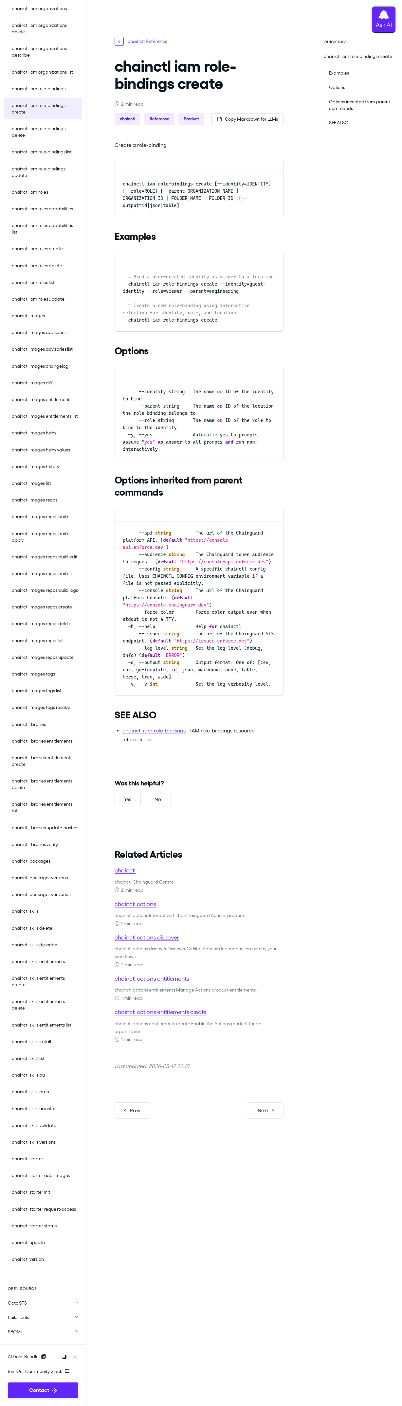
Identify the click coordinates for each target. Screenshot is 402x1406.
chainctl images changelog (40, 366)
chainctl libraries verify (35, 844)
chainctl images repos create (42, 606)
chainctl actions (135, 903)
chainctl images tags (33, 674)
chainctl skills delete (32, 928)
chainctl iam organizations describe (39, 52)
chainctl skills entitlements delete (38, 1005)
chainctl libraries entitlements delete (42, 784)
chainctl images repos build (40, 516)
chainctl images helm (34, 432)
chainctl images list (31, 483)
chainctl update (28, 1242)
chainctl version (28, 1259)
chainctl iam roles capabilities (42, 208)
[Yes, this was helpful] (128, 799)
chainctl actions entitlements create (161, 1012)
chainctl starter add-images (41, 1175)
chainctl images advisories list (42, 349)
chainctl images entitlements (41, 399)
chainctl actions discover (147, 937)
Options (337, 87)
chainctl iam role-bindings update (38, 172)
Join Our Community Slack (39, 1371)
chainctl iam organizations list (42, 72)
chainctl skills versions (34, 1142)
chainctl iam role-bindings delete (38, 132)
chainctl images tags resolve (41, 707)
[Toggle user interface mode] (68, 1356)
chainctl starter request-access (44, 1209)
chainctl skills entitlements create (38, 981)
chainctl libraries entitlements (42, 741)
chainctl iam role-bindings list (42, 151)
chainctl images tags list (37, 690)
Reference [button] (159, 118)
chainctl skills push (30, 1091)
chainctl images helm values (41, 449)
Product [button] (191, 118)
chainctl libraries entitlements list (42, 807)
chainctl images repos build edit (45, 556)
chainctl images (28, 315)
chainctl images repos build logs (45, 590)
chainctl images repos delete (41, 623)
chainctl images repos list (38, 640)
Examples (339, 73)
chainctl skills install (31, 1041)
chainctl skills (25, 911)
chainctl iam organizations (39, 8)
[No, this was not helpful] (158, 799)
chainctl (125, 870)
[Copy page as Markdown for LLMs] (247, 119)
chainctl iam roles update (38, 299)
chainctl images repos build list (43, 573)
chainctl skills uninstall (34, 1108)
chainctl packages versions (39, 877)
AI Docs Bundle (27, 1356)
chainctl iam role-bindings (38, 88)
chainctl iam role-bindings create (38, 108)
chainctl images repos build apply (40, 537)
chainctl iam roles (30, 192)
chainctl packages (31, 861)
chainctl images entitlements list (45, 416)
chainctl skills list (28, 1058)
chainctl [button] (127, 118)
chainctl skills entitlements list (41, 1025)
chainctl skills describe (34, 944)
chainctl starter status (34, 1225)
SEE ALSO (338, 122)
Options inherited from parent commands (359, 105)
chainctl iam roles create (37, 248)
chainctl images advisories (39, 332)
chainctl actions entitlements (152, 978)
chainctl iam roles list (33, 282)
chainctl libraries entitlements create (42, 761)
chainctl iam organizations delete (39, 28)
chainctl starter (27, 1158)
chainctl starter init (31, 1192)
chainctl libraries (29, 724)
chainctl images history (35, 466)
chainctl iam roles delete (37, 265)
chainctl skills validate (34, 1125)
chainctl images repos (34, 499)
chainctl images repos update (43, 657)
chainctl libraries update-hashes (45, 827)
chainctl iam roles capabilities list (42, 229)
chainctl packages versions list (43, 894)
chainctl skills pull (29, 1075)
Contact (43, 1390)
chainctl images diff (32, 382)
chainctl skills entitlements (38, 961)
